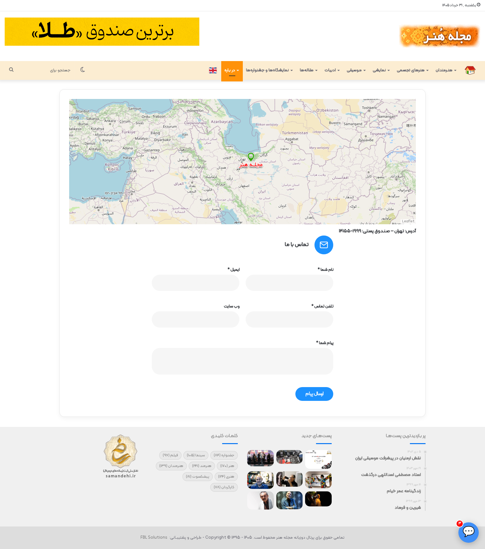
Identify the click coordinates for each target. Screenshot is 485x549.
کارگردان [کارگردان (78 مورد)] (224, 487)
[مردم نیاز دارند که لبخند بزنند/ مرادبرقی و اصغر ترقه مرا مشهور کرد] (289, 500)
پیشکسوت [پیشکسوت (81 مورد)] (197, 476)
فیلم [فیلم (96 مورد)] (170, 455)
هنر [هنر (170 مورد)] (227, 466)
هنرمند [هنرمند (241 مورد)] (202, 466)
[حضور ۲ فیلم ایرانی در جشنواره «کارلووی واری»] (289, 457)
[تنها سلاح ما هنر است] (260, 500)
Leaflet (408, 221)
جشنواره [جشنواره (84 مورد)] (224, 455)
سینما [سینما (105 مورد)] (196, 455)
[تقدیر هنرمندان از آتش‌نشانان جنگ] (260, 458)
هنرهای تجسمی (411, 70)
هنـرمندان (444, 70)
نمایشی (379, 70)
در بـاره (229, 70)
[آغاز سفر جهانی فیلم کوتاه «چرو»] (318, 459)
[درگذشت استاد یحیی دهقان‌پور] (289, 479)
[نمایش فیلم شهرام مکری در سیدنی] (318, 498)
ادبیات (330, 70)
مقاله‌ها (307, 70)
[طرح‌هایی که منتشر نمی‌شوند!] (260, 480)
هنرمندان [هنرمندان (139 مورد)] (171, 466)
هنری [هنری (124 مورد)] (226, 476)
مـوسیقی (354, 70)
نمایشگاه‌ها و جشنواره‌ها (267, 70)
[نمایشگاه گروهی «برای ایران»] (318, 480)
